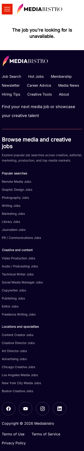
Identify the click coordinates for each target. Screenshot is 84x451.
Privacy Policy (14, 443)
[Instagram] (42, 408)
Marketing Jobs (13, 213)
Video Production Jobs (18, 258)
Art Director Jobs (14, 351)
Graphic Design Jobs (17, 189)
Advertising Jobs (14, 359)
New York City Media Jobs (21, 383)
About (64, 94)
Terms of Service (46, 434)
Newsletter (11, 85)
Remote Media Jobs (16, 181)
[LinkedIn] (59, 408)
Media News (68, 85)
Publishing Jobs (13, 298)
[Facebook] (8, 408)
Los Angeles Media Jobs (20, 375)
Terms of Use (13, 434)
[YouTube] (25, 408)
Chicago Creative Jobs (18, 367)
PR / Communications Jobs (21, 238)
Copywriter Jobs (14, 290)
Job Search (11, 76)
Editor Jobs (10, 306)
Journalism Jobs (14, 230)
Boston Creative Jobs (17, 391)
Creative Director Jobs (18, 343)
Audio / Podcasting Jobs (20, 266)
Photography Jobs (15, 197)
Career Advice (39, 85)
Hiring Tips (11, 94)
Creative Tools (39, 94)
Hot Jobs (36, 76)
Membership (61, 76)
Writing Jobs (11, 205)
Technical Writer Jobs (18, 274)
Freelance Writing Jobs (19, 314)
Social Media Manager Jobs (22, 282)
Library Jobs (11, 221)
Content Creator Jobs (17, 335)
